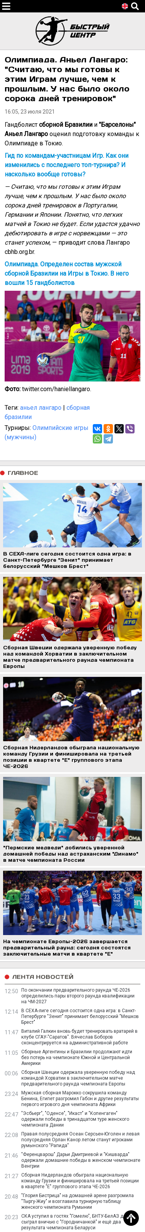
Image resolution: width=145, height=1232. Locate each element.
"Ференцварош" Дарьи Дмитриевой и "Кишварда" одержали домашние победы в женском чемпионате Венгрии (80, 1160)
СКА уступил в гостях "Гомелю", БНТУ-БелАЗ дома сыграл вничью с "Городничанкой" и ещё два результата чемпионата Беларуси (76, 1221)
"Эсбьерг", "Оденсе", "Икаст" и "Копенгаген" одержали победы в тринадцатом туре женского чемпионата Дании (75, 1119)
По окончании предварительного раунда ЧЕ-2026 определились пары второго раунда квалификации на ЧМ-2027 (78, 995)
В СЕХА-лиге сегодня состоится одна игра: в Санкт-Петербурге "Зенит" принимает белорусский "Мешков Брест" (80, 1016)
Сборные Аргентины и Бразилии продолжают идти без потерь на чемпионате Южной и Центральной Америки (76, 1057)
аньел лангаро (40, 407)
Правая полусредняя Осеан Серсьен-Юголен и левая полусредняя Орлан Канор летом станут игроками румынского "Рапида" (80, 1139)
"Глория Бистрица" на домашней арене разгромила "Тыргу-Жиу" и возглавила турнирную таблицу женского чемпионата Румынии (77, 1201)
